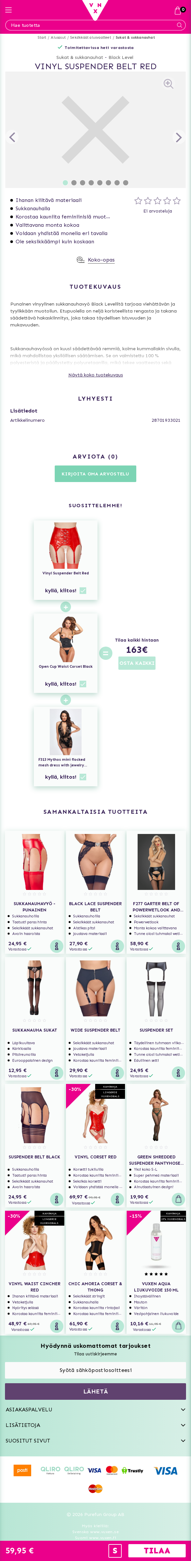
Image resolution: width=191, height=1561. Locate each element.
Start (42, 37)
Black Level (120, 57)
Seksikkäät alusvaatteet (90, 37)
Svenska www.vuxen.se (95, 1532)
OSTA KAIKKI (137, 663)
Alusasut (58, 37)
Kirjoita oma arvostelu (95, 474)
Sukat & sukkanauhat (135, 37)
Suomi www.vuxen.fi (95, 1538)
